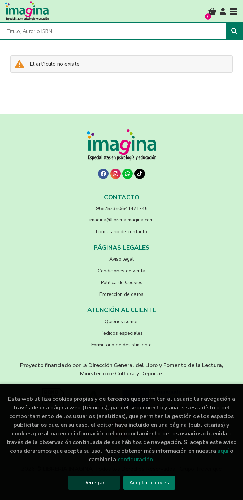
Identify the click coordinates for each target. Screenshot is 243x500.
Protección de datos (121, 294)
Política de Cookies (121, 282)
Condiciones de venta (121, 270)
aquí (222, 451)
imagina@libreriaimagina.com (121, 220)
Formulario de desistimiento (121, 345)
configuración (135, 459)
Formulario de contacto (121, 231)
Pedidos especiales (122, 333)
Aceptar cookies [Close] (149, 482)
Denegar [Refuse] (94, 482)
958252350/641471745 (121, 208)
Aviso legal (121, 259)
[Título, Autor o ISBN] (113, 31)
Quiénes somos (122, 321)
